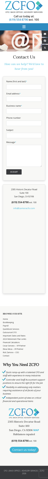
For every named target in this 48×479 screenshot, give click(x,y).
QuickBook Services (11, 329)
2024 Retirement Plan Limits (14, 339)
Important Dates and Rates (14, 335)
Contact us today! (24, 450)
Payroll (5, 325)
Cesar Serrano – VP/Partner (14, 345)
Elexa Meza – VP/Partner (13, 349)
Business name (24, 109)
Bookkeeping (8, 322)
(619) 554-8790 (18, 19)
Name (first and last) (24, 85)
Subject (24, 133)
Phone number (24, 121)
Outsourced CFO (10, 332)
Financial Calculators (11, 342)
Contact (6, 355)
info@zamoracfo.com (24, 208)
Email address (24, 97)
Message (24, 154)
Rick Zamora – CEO (11, 352)
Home (5, 319)
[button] (24, 26)
